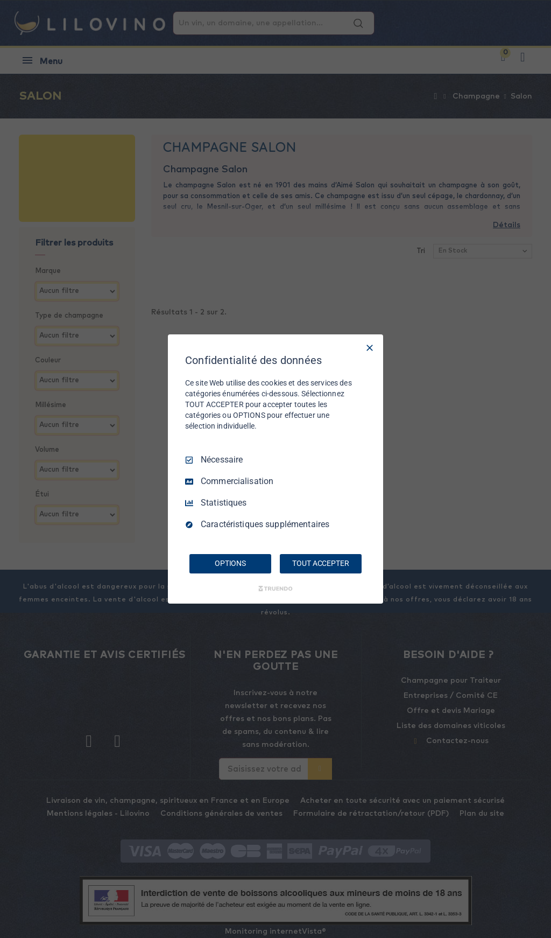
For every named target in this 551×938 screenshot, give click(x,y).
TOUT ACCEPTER (320, 563)
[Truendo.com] (275, 588)
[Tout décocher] (369, 347)
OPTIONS (230, 563)
